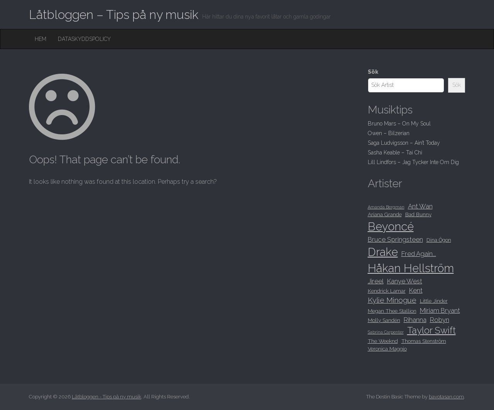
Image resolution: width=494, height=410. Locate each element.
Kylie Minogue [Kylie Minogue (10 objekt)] (392, 300)
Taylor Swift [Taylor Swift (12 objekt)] (431, 330)
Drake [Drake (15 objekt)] (383, 252)
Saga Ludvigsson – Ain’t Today (404, 143)
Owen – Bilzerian (388, 133)
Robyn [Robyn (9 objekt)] (439, 320)
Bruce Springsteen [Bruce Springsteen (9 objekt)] (395, 239)
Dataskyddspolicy (84, 39)
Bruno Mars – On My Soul (399, 123)
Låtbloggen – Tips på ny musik (113, 14)
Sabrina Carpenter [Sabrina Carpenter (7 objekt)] (386, 332)
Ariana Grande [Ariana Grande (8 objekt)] (385, 214)
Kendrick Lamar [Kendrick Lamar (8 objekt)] (387, 291)
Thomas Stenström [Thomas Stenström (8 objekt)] (423, 341)
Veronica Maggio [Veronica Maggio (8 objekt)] (387, 349)
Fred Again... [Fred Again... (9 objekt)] (418, 254)
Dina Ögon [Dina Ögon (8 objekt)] (438, 240)
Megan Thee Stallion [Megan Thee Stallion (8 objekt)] (392, 311)
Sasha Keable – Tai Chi (395, 152)
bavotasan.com (446, 397)
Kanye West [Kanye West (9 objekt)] (404, 281)
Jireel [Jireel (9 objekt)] (376, 281)
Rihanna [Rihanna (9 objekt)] (415, 320)
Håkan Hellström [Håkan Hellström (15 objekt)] (411, 268)
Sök (373, 72)
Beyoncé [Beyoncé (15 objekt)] (391, 226)
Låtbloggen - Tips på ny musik (106, 397)
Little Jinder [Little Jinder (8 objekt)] (434, 301)
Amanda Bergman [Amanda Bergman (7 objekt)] (386, 207)
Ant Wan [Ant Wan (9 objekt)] (420, 206)
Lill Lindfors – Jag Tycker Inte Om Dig (413, 162)
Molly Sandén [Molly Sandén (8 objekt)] (384, 320)
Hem (40, 39)
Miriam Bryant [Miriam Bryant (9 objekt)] (440, 310)
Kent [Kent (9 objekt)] (416, 290)
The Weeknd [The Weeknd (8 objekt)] (383, 341)
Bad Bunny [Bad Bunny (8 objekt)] (418, 214)
